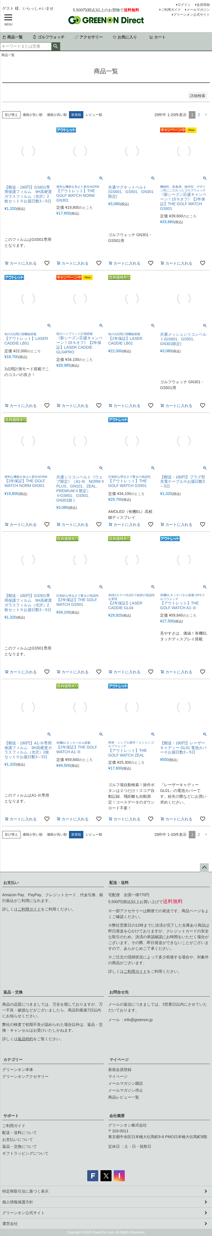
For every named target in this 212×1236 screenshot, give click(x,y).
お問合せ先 (119, 992)
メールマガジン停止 (125, 1090)
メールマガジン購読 (125, 1083)
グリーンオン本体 (17, 1069)
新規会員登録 (119, 1069)
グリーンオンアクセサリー (25, 1076)
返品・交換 (13, 992)
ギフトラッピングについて (25, 1153)
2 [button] (199, 115)
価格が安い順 (33, 115)
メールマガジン (198, 10)
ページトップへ (204, 867)
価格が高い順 (57, 115)
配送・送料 (119, 882)
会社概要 (117, 1116)
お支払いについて (17, 1139)
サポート (11, 1116)
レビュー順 (94, 115)
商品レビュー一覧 (123, 1097)
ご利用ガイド (171, 10)
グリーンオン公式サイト (191, 15)
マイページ (119, 1059)
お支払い (11, 882)
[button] (206, 115)
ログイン (184, 5)
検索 (55, 46)
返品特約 (25, 1039)
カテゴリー (13, 1059)
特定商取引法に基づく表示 (25, 1191)
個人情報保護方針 (17, 1202)
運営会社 (10, 1223)
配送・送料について (19, 1132)
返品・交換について (19, 1146)
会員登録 (203, 5)
